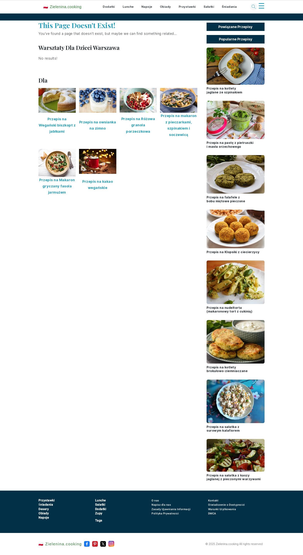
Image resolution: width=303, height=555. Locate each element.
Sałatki (209, 7)
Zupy (98, 513)
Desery (43, 509)
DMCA (212, 513)
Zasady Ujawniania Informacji (171, 509)
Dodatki (109, 7)
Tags (98, 520)
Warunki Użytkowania (222, 509)
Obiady (165, 7)
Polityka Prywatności (165, 513)
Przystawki (187, 7)
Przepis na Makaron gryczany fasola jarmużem (57, 186)
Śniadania (229, 7)
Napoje (146, 7)
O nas (155, 500)
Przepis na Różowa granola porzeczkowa (138, 125)
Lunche (128, 7)
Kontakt (213, 500)
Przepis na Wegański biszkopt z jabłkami (57, 125)
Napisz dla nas (161, 504)
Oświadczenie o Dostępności (226, 504)
